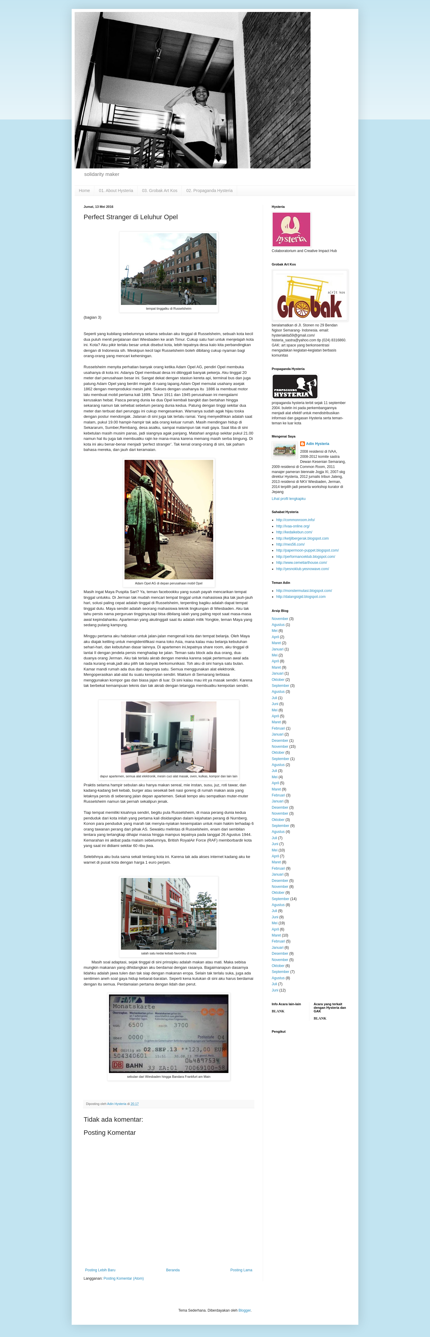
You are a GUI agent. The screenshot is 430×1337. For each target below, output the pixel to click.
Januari (277, 649)
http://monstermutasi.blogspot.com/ (304, 591)
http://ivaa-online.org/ (293, 526)
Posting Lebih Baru (100, 1270)
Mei (274, 631)
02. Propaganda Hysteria (209, 190)
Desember (280, 741)
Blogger (245, 1310)
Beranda (172, 1270)
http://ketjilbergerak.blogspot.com (302, 538)
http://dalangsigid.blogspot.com (300, 597)
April (275, 637)
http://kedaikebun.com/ (294, 532)
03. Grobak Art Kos (159, 190)
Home (84, 190)
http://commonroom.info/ (295, 520)
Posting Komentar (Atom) (124, 1278)
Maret (276, 643)
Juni (275, 704)
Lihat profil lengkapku (288, 499)
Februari (278, 728)
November (280, 619)
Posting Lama (241, 1270)
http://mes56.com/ (290, 544)
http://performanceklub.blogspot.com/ (305, 557)
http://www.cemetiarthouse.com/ (301, 563)
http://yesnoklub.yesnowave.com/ (302, 569)
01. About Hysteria (116, 190)
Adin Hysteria (317, 444)
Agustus (278, 625)
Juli (274, 698)
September (280, 686)
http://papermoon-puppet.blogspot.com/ (307, 550)
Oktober (278, 680)
